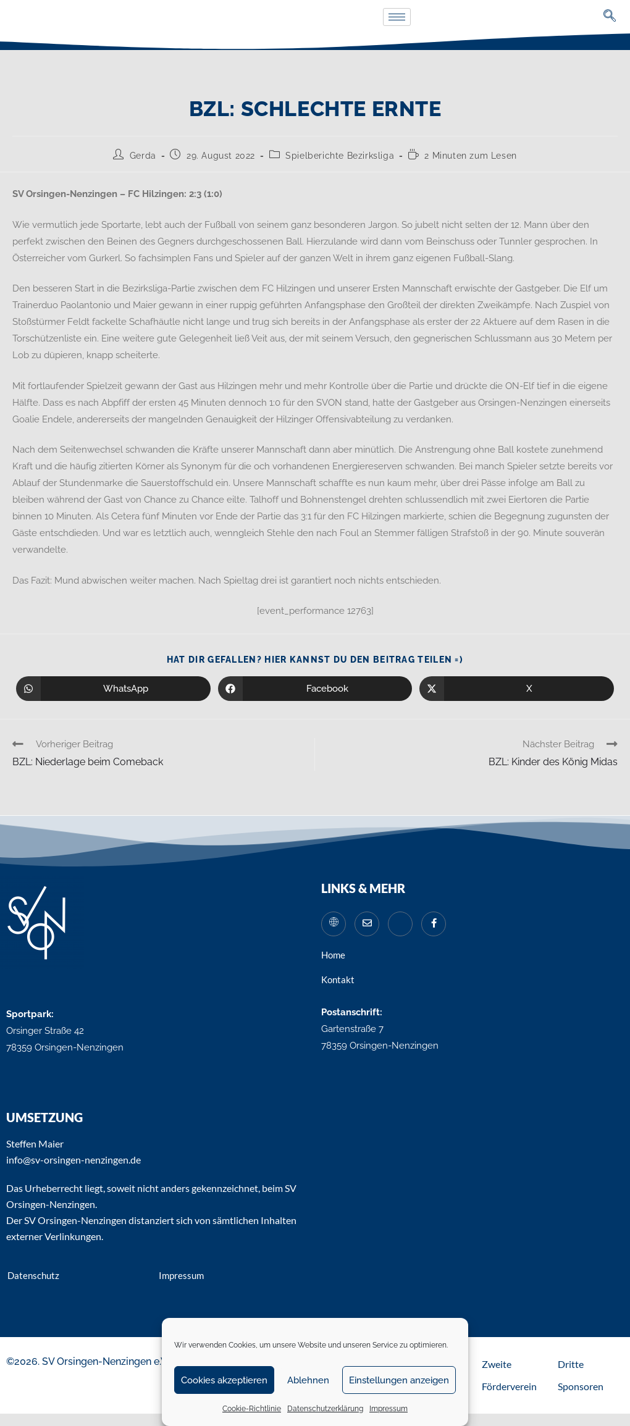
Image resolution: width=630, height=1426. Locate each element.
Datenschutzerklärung (325, 1408)
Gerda (143, 156)
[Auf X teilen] (516, 688)
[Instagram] (400, 924)
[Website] (333, 924)
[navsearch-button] (610, 17)
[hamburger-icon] (397, 17)
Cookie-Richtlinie (251, 1408)
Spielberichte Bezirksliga (339, 156)
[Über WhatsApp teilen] (113, 688)
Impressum (388, 1408)
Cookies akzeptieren (224, 1380)
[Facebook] (433, 924)
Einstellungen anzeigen (399, 1380)
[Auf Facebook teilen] (315, 688)
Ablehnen (308, 1380)
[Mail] (367, 924)
